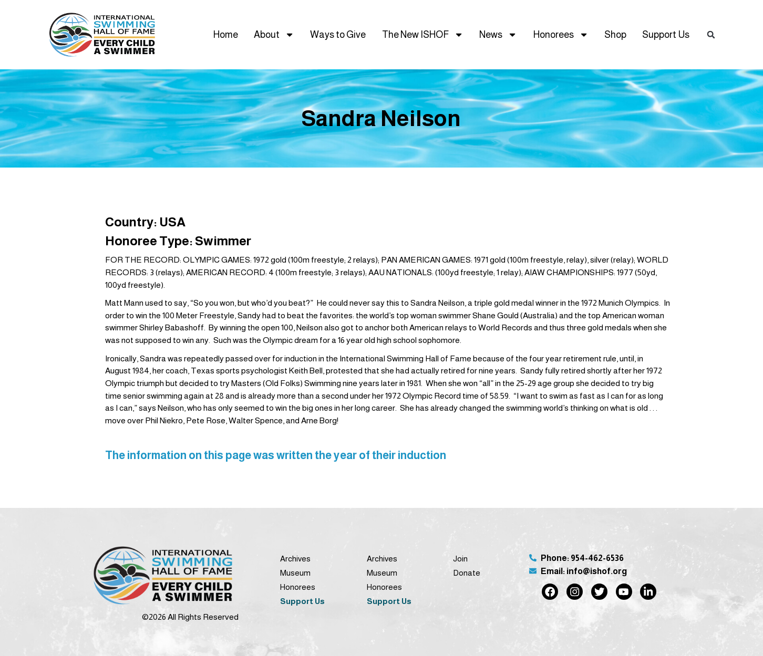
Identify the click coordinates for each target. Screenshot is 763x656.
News (498, 35)
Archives (295, 558)
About (274, 35)
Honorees (561, 35)
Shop (615, 34)
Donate (466, 572)
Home (225, 34)
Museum (295, 572)
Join (460, 558)
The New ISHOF (422, 35)
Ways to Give (338, 34)
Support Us (665, 34)
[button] (711, 35)
